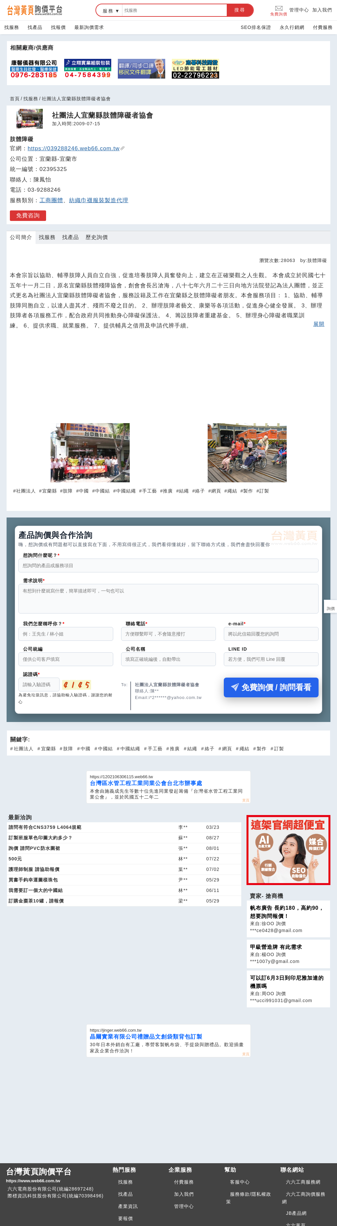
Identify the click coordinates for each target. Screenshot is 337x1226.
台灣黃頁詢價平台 (56, 1179)
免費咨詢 (28, 215)
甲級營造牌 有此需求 (276, 951)
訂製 (264, 490)
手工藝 (149, 490)
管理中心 (299, 9)
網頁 (216, 490)
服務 (108, 10)
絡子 (200, 490)
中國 (84, 490)
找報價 (58, 27)
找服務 (11, 27)
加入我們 (322, 9)
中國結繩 (126, 490)
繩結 (232, 490)
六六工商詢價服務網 (303, 1201)
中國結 (102, 490)
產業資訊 (128, 1210)
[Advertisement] (168, 379)
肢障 (68, 490)
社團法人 (26, 490)
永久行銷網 (292, 27)
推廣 (168, 490)
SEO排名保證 (256, 27)
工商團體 (51, 200)
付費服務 (323, 27)
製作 (248, 490)
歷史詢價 (97, 237)
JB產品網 (296, 1217)
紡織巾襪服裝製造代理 (98, 200)
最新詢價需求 (89, 27)
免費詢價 (278, 10)
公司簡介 (21, 237)
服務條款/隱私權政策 (248, 1201)
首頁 (15, 98)
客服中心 (240, 1186)
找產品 (35, 27)
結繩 (184, 490)
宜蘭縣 (49, 490)
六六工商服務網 (303, 1186)
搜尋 (240, 9)
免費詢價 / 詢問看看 (271, 691)
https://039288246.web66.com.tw (76, 148)
